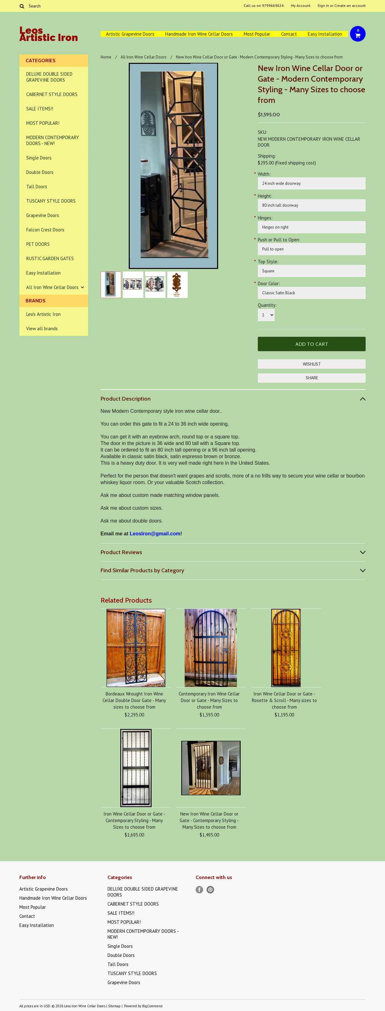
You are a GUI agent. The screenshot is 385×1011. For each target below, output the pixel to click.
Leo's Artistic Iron (43, 314)
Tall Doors (36, 187)
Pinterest (210, 890)
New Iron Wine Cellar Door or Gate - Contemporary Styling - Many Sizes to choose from (209, 820)
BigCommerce (152, 1006)
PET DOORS (38, 244)
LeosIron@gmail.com (155, 533)
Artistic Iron (48, 35)
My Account (300, 5)
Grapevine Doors (42, 215)
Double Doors (39, 172)
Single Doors (39, 158)
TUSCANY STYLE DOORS (51, 201)
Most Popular (257, 34)
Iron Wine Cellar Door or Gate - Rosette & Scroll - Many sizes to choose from (284, 700)
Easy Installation (325, 34)
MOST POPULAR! (42, 123)
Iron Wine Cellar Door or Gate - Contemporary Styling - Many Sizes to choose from (134, 820)
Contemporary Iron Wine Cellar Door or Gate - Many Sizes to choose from (209, 700)
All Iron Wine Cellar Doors (52, 287)
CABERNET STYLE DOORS (52, 94)
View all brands (42, 328)
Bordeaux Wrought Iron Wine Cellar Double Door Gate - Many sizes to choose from (134, 700)
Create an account (350, 5)
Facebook (199, 890)
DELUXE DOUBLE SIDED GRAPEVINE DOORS (49, 77)
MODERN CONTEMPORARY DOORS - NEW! (52, 140)
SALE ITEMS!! (39, 109)
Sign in (323, 5)
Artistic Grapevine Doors (130, 34)
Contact (289, 34)
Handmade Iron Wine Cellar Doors (199, 34)
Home (106, 57)
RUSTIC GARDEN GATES (50, 258)
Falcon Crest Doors (45, 230)
